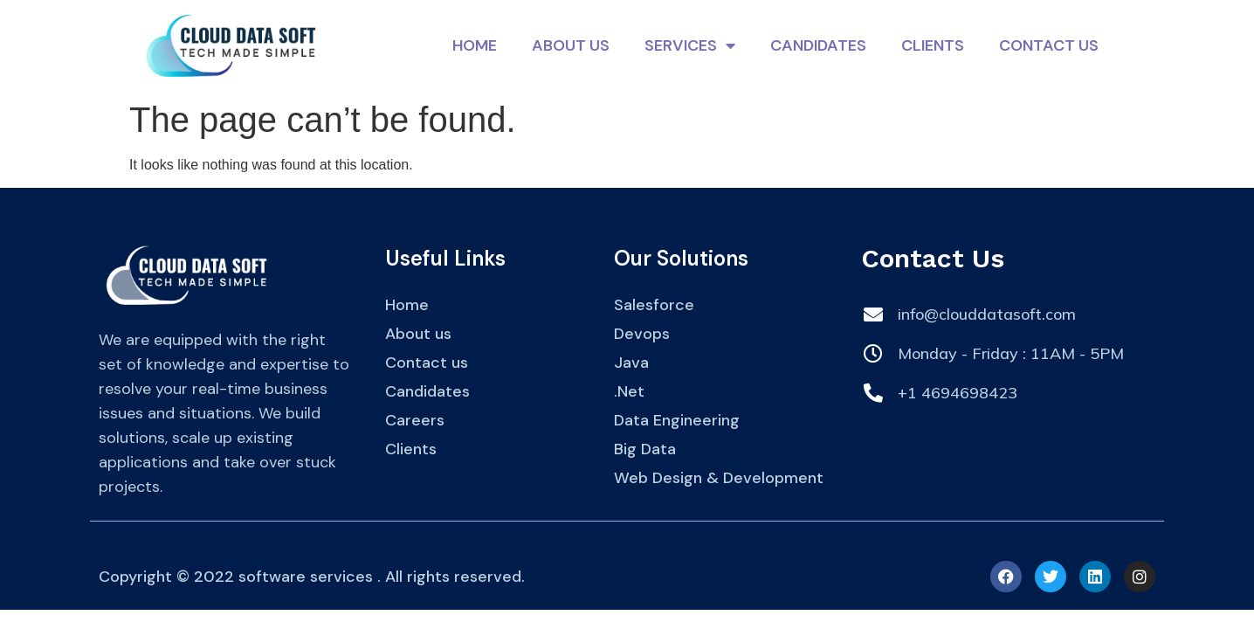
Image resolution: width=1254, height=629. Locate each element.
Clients (932, 45)
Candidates (818, 45)
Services (689, 45)
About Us (571, 45)
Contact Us (1049, 45)
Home (474, 45)
